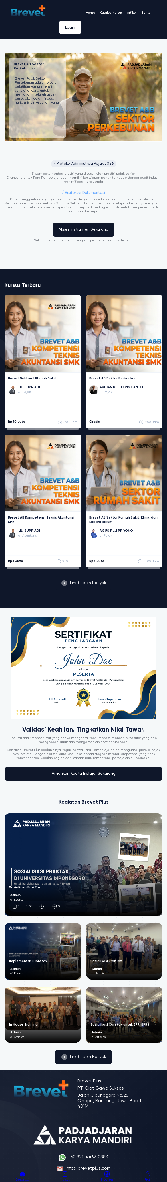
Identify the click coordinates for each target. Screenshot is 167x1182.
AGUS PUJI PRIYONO (116, 531)
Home (90, 12)
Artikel (132, 12)
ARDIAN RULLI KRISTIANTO (121, 387)
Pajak (26, 392)
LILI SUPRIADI (29, 387)
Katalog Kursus (111, 12)
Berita (146, 12)
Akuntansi (29, 535)
